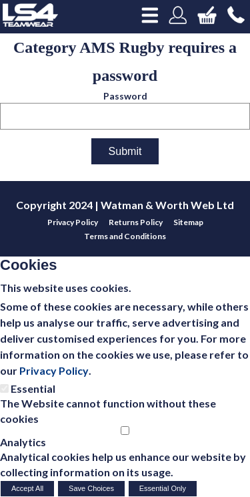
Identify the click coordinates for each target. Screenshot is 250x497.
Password (125, 96)
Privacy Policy (54, 370)
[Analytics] (125, 430)
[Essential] (4, 388)
